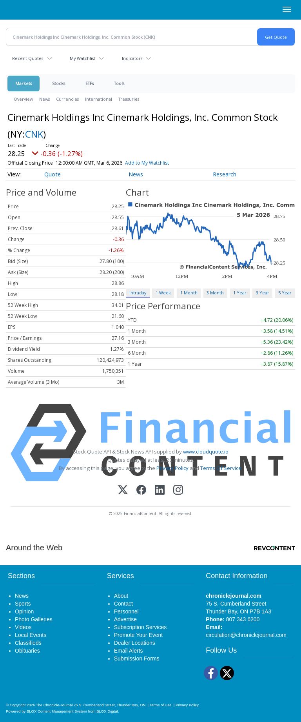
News (44, 99)
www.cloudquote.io (205, 451)
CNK (34, 133)
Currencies (67, 99)
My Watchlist (82, 58)
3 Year (262, 293)
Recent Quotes (27, 58)
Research (224, 174)
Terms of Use (160, 705)
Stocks (58, 83)
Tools (119, 83)
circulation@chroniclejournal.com (246, 635)
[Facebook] (141, 490)
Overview (23, 99)
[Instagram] (178, 490)
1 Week (163, 293)
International (98, 99)
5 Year (285, 293)
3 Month (215, 293)
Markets (23, 83)
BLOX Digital (107, 711)
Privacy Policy (172, 468)
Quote (52, 174)
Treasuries (128, 99)
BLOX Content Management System (57, 711)
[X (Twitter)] (123, 490)
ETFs (89, 83)
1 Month (189, 293)
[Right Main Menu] (287, 9)
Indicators (132, 58)
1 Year (240, 293)
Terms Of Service (220, 468)
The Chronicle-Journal (54, 705)
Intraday (137, 293)
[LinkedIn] (160, 490)
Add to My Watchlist (147, 163)
